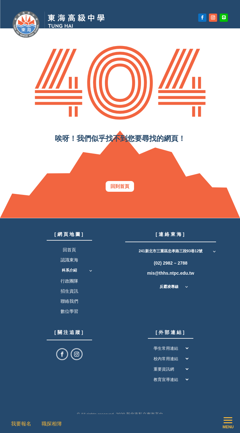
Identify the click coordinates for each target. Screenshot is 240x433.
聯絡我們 (69, 301)
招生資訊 (69, 291)
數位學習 (69, 311)
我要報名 (22, 423)
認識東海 (69, 259)
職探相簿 (52, 423)
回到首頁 (119, 186)
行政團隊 (69, 281)
